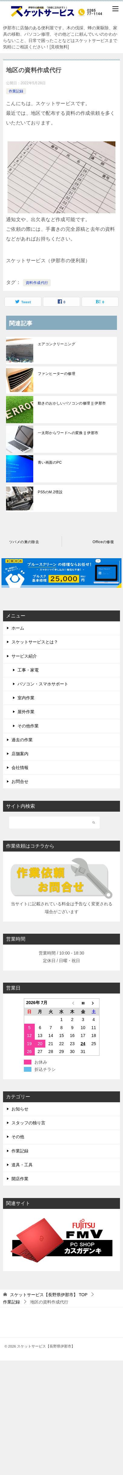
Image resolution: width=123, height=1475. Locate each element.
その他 (17, 1136)
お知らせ (19, 1108)
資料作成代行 (37, 283)
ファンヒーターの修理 (56, 374)
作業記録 (16, 91)
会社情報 (19, 767)
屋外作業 (26, 711)
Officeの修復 (103, 542)
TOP (48, 1294)
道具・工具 (22, 1164)
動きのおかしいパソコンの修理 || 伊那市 (72, 403)
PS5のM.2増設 (50, 492)
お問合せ (19, 781)
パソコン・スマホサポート (43, 683)
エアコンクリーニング (56, 344)
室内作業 (26, 697)
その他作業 (28, 725)
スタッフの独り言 (28, 1122)
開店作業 (19, 1178)
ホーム (17, 628)
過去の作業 (22, 739)
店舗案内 (19, 753)
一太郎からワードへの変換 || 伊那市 (68, 433)
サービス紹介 (24, 656)
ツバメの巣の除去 (24, 542)
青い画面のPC (50, 462)
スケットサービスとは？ (34, 641)
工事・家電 (28, 670)
